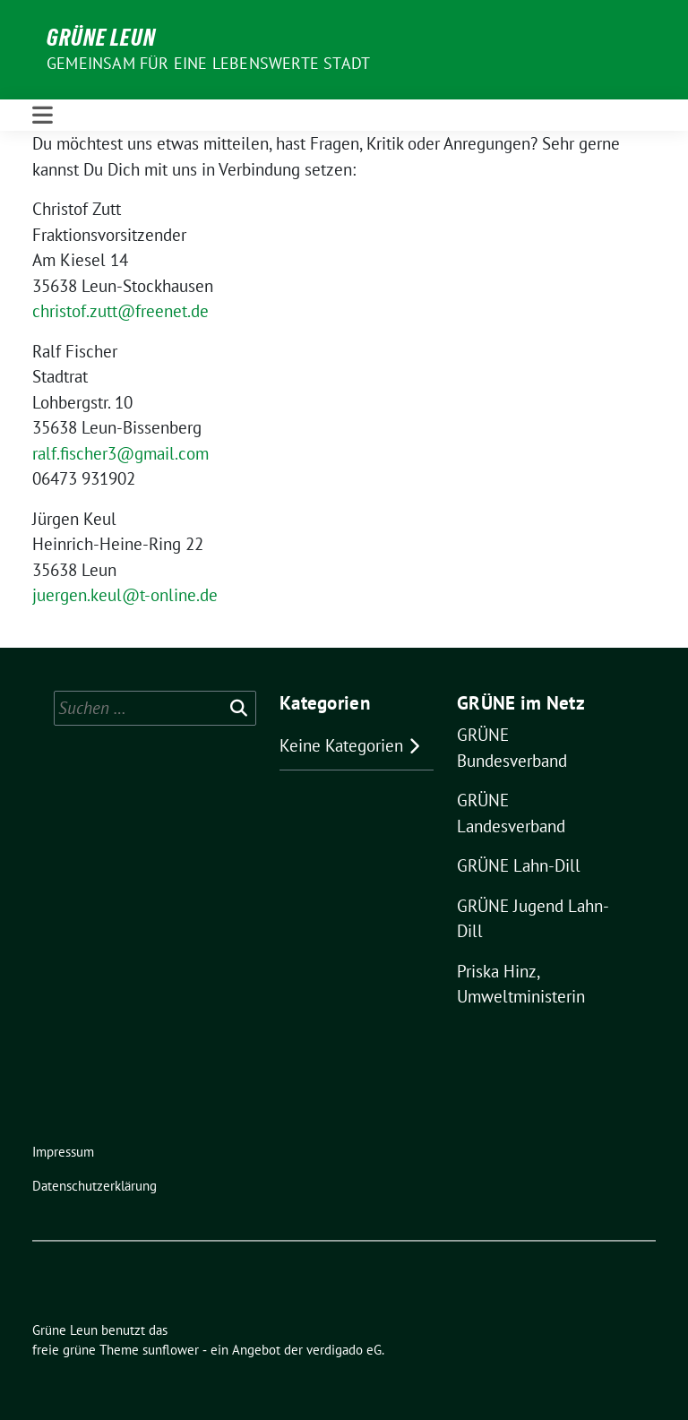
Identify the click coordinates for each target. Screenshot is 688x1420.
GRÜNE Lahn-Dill (518, 865)
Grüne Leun (101, 37)
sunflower (170, 1349)
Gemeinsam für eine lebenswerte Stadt (208, 63)
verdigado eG (344, 1349)
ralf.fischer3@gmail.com (120, 453)
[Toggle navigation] (43, 115)
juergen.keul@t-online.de (125, 595)
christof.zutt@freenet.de (120, 311)
